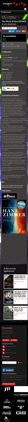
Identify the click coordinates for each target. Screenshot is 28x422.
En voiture (8, 349)
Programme (6, 12)
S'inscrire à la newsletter (10, 28)
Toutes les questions (9, 383)
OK (21, 362)
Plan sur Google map (11, 352)
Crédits (14, 340)
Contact (6, 340)
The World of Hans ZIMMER (9, 18)
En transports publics (11, 346)
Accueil (3, 16)
